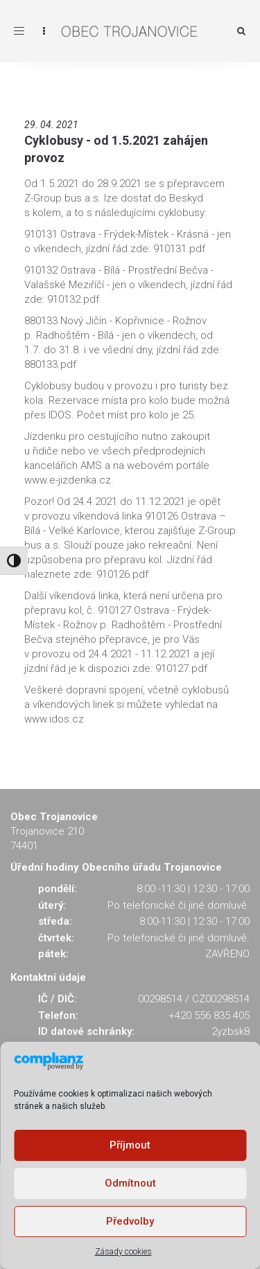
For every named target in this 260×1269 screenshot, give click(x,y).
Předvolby (130, 1221)
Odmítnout (130, 1183)
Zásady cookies (123, 1252)
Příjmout (130, 1145)
